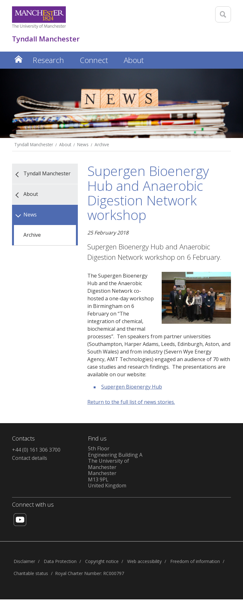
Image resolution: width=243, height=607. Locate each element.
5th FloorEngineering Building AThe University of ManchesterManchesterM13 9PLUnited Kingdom (115, 467)
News (83, 144)
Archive (102, 144)
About (65, 144)
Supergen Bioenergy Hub (131, 386)
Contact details (29, 457)
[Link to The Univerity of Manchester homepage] (39, 17)
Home (18, 59)
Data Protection (60, 561)
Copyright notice (102, 561)
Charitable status (31, 573)
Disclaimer (24, 561)
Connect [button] (94, 60)
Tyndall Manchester (33, 144)
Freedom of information (195, 561)
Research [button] (48, 60)
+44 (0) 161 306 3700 (36, 449)
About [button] (134, 60)
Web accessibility (144, 561)
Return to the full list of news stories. (131, 401)
